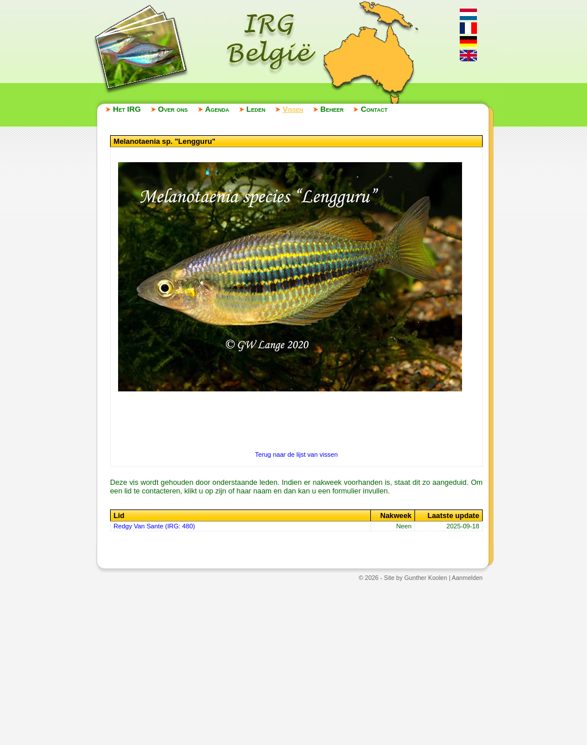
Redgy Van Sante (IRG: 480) (154, 526)
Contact (374, 109)
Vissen (293, 109)
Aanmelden (467, 577)
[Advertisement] (293, 662)
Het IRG (127, 109)
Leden (255, 109)
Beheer (332, 109)
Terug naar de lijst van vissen (296, 454)
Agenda (217, 109)
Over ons (173, 109)
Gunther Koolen (425, 577)
